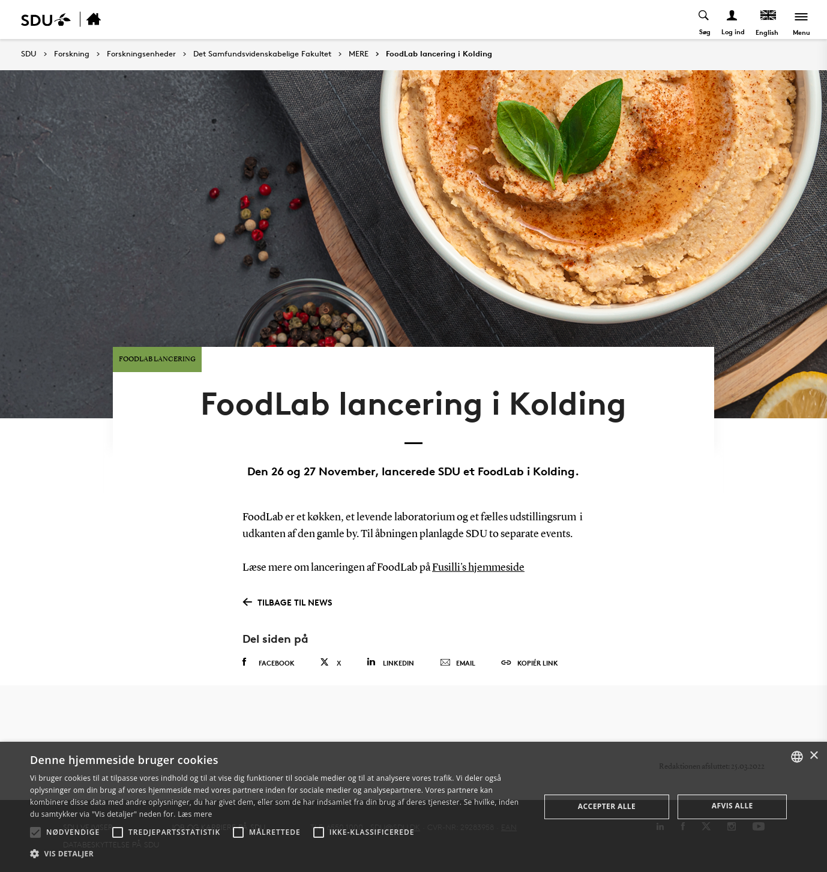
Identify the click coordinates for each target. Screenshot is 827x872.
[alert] (413, 807)
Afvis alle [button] (732, 806)
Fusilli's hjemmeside (478, 567)
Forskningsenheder (141, 54)
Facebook (268, 662)
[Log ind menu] (732, 19)
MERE (358, 54)
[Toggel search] (704, 19)
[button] (35, 832)
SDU (29, 54)
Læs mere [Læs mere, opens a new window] (195, 814)
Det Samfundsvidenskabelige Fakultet (262, 54)
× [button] (813, 755)
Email (457, 662)
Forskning (71, 54)
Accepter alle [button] (607, 806)
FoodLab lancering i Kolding (439, 54)
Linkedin (390, 662)
